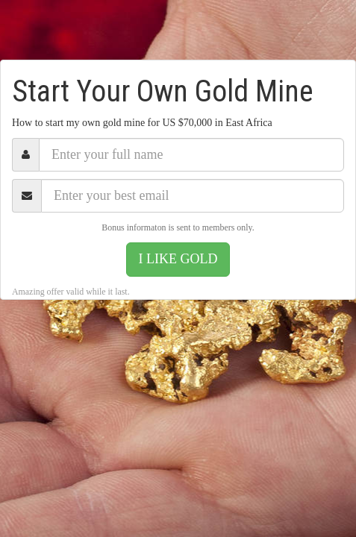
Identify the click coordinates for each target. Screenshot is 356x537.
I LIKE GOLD (178, 258)
